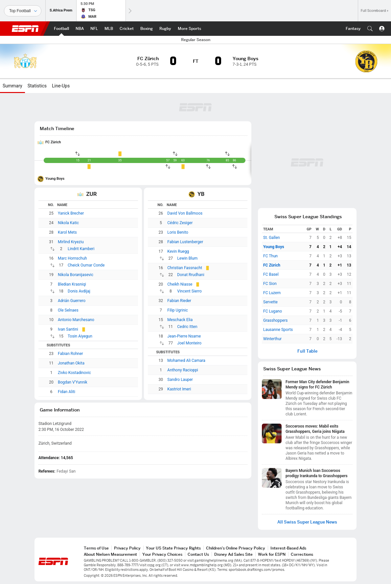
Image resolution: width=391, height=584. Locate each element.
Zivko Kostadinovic (74, 372)
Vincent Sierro (189, 291)
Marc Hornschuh (72, 258)
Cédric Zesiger (180, 223)
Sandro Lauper (180, 379)
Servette (270, 302)
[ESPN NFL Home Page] (94, 28)
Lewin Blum (187, 258)
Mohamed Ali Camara (186, 360)
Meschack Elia (180, 319)
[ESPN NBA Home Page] (80, 28)
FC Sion (270, 283)
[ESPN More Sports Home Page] (189, 28)
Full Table (307, 351)
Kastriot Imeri (179, 389)
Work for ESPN (272, 554)
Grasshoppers (275, 320)
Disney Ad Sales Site (233, 554)
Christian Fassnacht (184, 268)
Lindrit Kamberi (81, 248)
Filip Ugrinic (177, 310)
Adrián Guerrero (71, 300)
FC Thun (270, 256)
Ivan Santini (68, 329)
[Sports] (22, 11)
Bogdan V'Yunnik (72, 382)
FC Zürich (53, 142)
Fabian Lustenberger (185, 242)
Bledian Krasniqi (72, 284)
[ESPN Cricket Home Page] (127, 28)
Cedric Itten (187, 326)
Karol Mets (67, 232)
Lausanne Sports (278, 329)
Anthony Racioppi (182, 370)
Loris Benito (177, 232)
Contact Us (198, 554)
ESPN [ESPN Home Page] (25, 28)
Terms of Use (96, 548)
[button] (370, 28)
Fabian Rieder (179, 300)
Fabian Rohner (70, 353)
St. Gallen (271, 237)
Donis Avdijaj (79, 291)
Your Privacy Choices (162, 554)
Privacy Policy (127, 548)
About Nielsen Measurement (110, 554)
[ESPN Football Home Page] (61, 28)
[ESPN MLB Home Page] (108, 28)
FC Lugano (272, 311)
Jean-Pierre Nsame (184, 336)
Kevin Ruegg (178, 251)
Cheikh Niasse (179, 284)
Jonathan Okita (71, 363)
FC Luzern (272, 293)
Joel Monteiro (189, 343)
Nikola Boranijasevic (75, 274)
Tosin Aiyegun (80, 336)
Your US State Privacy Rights (173, 548)
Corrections (302, 554)
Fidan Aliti (66, 391)
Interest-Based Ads (288, 548)
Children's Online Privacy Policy (235, 548)
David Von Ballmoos (184, 213)
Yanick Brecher (71, 213)
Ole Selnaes (68, 310)
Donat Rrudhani (190, 274)
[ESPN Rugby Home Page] (165, 28)
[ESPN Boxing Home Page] (146, 28)
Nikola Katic (68, 223)
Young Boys (54, 178)
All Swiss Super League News (307, 522)
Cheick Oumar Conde (86, 265)
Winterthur (272, 339)
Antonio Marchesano (76, 319)
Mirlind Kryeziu (71, 242)
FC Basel (271, 274)
